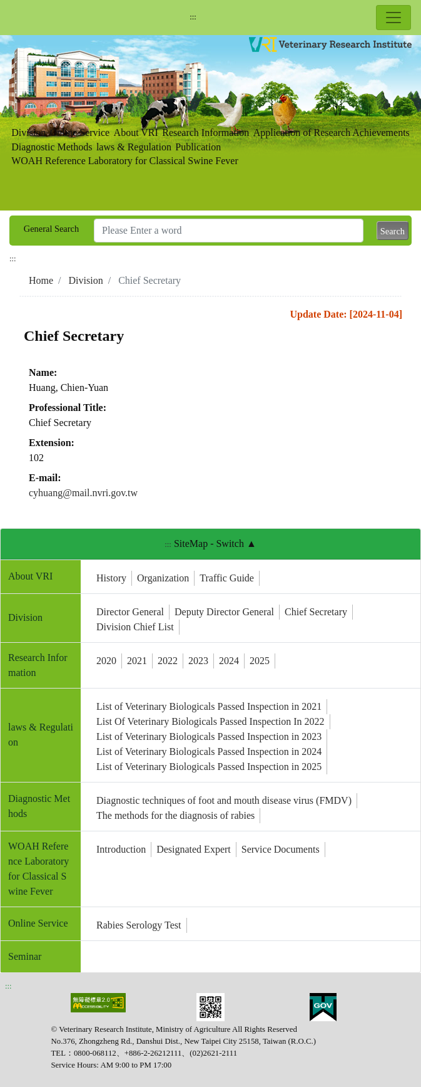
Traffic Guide (227, 578)
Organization (163, 578)
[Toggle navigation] (393, 17)
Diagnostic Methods (51, 147)
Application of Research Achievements (331, 132)
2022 (168, 660)
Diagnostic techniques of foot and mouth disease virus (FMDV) (224, 800)
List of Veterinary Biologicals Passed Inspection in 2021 (209, 706)
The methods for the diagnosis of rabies (175, 815)
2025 (260, 660)
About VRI (136, 132)
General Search (51, 229)
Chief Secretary (316, 611)
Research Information (205, 132)
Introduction (121, 849)
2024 (229, 660)
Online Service (80, 132)
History (111, 578)
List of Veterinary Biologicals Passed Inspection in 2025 (209, 766)
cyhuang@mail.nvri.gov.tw (83, 492)
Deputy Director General (224, 611)
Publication (198, 147)
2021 (137, 660)
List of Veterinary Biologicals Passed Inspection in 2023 (209, 736)
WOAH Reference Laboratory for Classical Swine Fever (124, 160)
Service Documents (280, 849)
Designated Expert (193, 849)
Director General (130, 611)
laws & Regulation (133, 147)
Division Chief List (135, 627)
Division (28, 132)
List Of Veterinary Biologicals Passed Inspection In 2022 (210, 721)
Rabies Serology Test (138, 925)
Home (41, 280)
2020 (106, 660)
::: (193, 17)
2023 (198, 660)
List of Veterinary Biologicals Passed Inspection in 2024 (209, 751)
